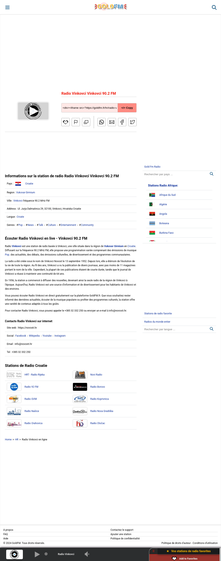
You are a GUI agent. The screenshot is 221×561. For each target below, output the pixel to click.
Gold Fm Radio (152, 166)
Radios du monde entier (157, 321)
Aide (5, 538)
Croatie (29, 183)
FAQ (5, 534)
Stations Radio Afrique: (163, 185)
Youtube (47, 335)
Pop (20, 225)
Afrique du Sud (167, 195)
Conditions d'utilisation (205, 543)
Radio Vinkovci (66, 554)
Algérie (163, 204)
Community (87, 225)
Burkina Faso (166, 232)
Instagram (59, 335)
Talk (41, 225)
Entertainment (68, 225)
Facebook (20, 335)
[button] (7, 7)
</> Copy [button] (127, 107)
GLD (110, 6)
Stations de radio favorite (158, 313)
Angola (163, 213)
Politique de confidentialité (125, 538)
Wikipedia (34, 335)
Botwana (164, 223)
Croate (20, 216)
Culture (52, 225)
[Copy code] (99, 104)
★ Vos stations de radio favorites (188, 551)
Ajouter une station (121, 534)
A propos (8, 529)
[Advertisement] (110, 52)
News (30, 225)
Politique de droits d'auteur (176, 543)
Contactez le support (122, 529)
